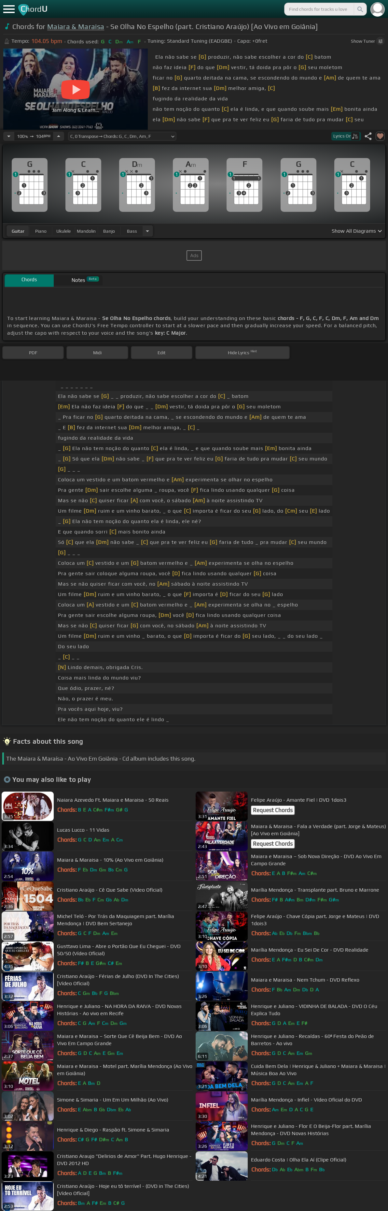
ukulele (63, 231)
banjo (109, 231)
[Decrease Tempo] (8, 136)
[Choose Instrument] (147, 231)
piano (41, 231)
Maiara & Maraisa (75, 26)
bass (132, 231)
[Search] (360, 9)
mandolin (86, 231)
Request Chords (273, 810)
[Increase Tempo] (58, 136)
